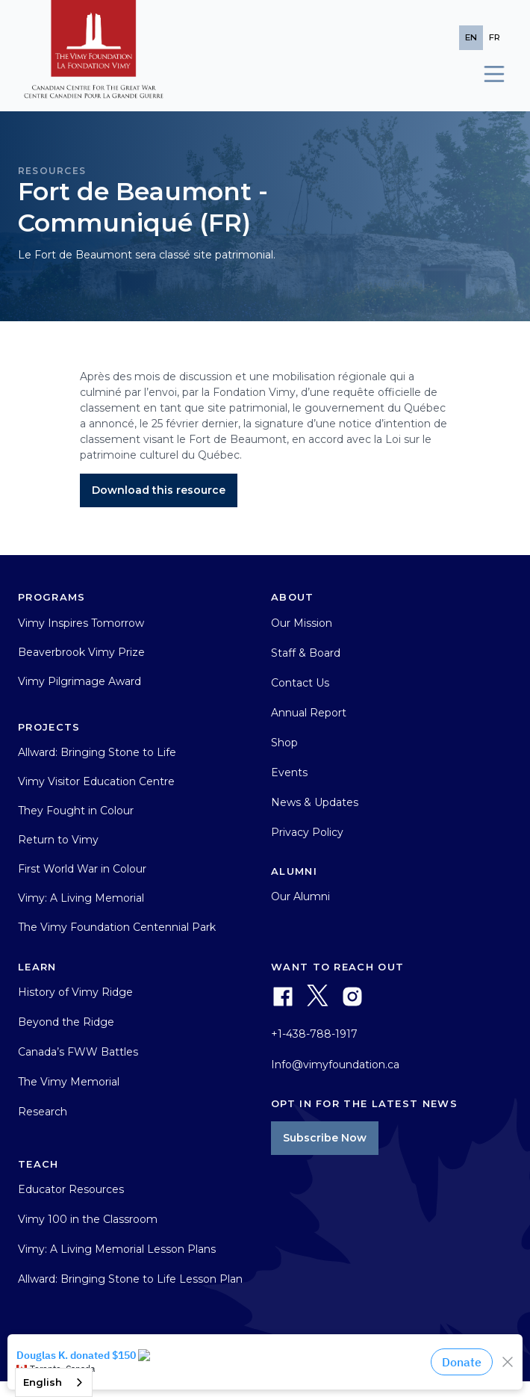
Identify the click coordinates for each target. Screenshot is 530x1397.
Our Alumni (300, 896)
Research (42, 1111)
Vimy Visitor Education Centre (96, 781)
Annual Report (308, 712)
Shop (284, 742)
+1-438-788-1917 (314, 1034)
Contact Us (300, 683)
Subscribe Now (325, 1137)
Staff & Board (305, 653)
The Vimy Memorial (68, 1081)
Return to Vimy (58, 839)
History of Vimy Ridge (75, 992)
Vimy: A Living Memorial (81, 898)
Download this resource (158, 490)
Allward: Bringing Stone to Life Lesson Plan (130, 1279)
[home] (93, 55)
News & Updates (314, 802)
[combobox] (54, 1382)
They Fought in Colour (76, 810)
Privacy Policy (307, 832)
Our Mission (301, 623)
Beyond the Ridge (66, 1022)
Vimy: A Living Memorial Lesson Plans (117, 1249)
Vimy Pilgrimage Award (79, 681)
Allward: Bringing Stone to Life (97, 752)
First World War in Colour (82, 869)
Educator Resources (71, 1189)
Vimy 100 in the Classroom (88, 1219)
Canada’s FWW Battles (78, 1052)
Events (289, 772)
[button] (487, 74)
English (42, 1382)
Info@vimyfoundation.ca (335, 1064)
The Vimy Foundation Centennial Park (117, 927)
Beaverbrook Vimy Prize (81, 652)
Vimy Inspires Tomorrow (81, 623)
